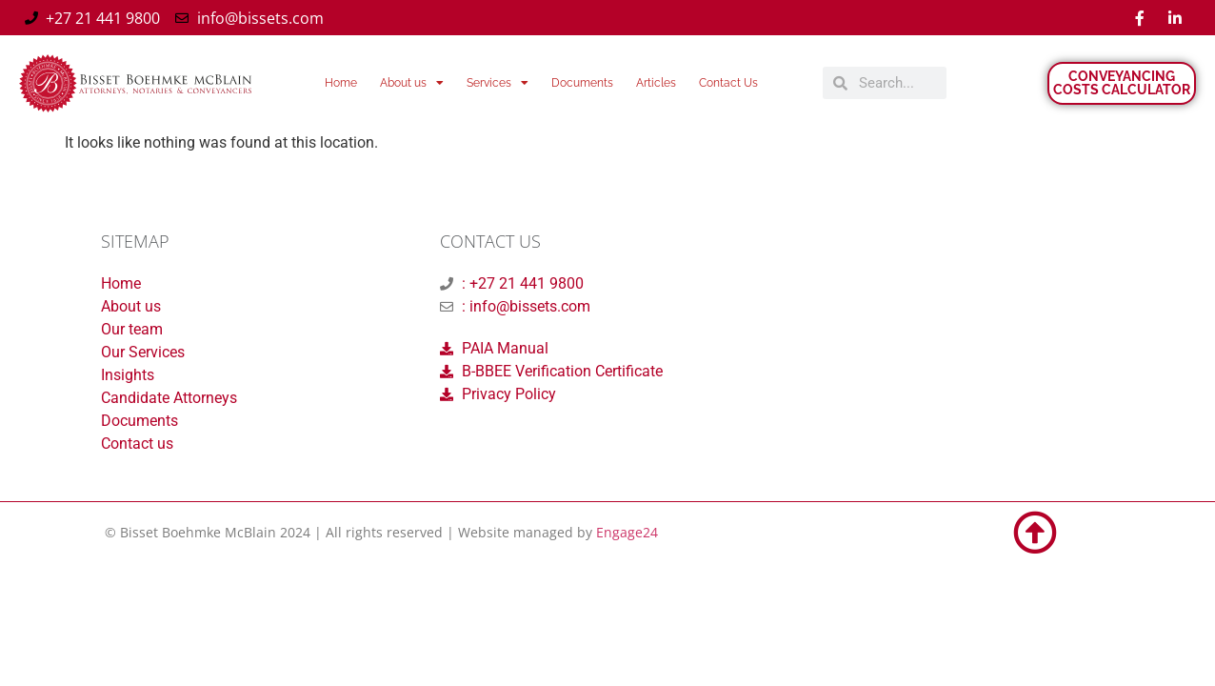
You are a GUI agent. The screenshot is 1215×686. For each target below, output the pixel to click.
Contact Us (728, 83)
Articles (656, 83)
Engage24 (627, 532)
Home (341, 83)
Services (497, 83)
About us (412, 83)
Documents (582, 83)
